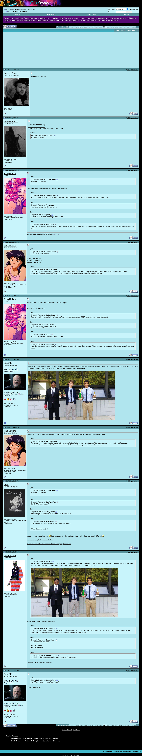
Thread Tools (119, 30)
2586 (81, 27)
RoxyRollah (10, 173)
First (71, 27)
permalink (134, 69)
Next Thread (76, 730)
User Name (111, 9)
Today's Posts (91, 14)
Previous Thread (67, 730)
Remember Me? (132, 9)
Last (134, 27)
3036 (89, 27)
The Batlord (10, 245)
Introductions (31, 9)
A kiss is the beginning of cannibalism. (40, 540)
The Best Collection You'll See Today (39, 662)
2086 (77, 27)
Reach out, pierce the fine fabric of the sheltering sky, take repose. (49, 544)
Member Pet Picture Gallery (21, 738)
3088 (112, 27)
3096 (116, 27)
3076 (93, 27)
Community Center (20, 9)
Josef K (8, 363)
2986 (85, 27)
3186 (124, 27)
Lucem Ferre (10, 73)
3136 (120, 27)
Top (140, 751)
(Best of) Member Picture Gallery (23, 741)
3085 (100, 27)
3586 (128, 27)
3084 (96, 27)
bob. (6, 484)
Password (111, 12)
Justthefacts (10, 555)
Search (126, 14)
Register (17, 14)
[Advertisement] (25, 50)
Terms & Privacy (108, 751)
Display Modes (131, 30)
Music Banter (10, 9)
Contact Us (118, 751)
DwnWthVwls (11, 121)
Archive (135, 751)
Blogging (50, 14)
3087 (108, 27)
